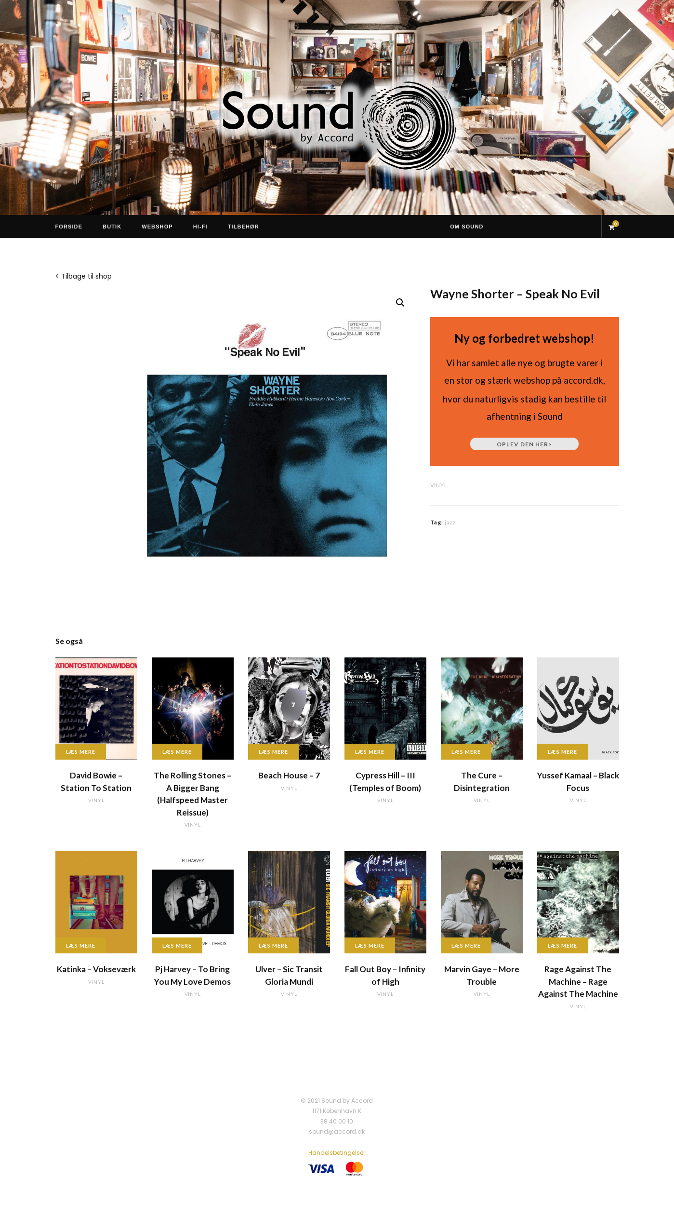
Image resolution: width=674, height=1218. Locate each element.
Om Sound (466, 226)
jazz (450, 522)
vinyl (439, 485)
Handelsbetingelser (336, 1153)
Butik (112, 226)
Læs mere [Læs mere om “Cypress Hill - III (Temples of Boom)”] (370, 752)
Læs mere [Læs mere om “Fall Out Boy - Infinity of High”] (370, 945)
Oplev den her (524, 444)
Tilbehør (243, 226)
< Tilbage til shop (83, 276)
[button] (400, 302)
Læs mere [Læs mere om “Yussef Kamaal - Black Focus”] (563, 752)
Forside (69, 226)
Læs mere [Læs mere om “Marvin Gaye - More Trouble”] (466, 945)
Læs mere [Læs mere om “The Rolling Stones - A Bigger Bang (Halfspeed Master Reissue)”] (177, 752)
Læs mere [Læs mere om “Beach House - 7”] (274, 752)
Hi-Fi (200, 226)
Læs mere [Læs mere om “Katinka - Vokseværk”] (81, 945)
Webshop (157, 226)
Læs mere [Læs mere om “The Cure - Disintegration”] (466, 752)
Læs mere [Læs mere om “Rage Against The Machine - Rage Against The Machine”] (563, 945)
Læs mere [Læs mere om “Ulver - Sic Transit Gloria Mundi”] (274, 945)
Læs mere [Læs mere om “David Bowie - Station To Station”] (81, 752)
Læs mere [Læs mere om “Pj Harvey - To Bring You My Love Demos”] (177, 945)
